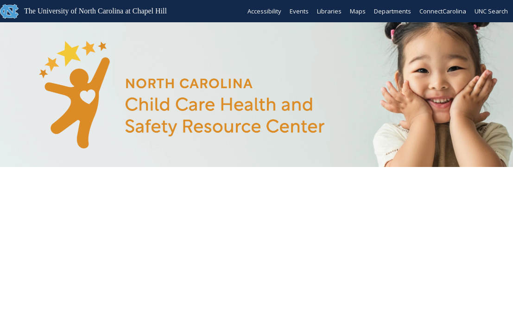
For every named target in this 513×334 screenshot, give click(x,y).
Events (299, 11)
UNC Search (491, 11)
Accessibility (264, 11)
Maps (358, 11)
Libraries (329, 11)
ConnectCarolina (442, 11)
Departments (392, 11)
